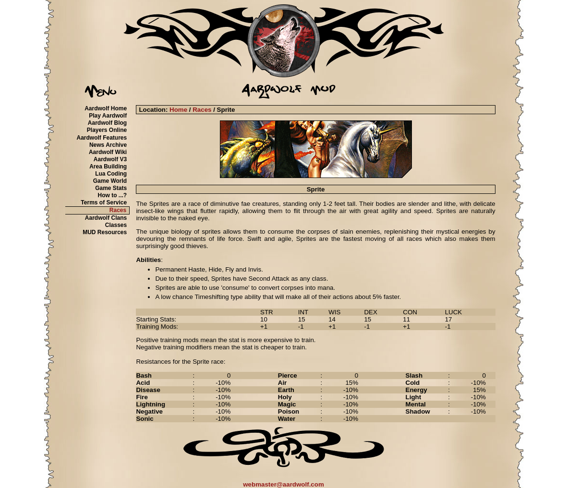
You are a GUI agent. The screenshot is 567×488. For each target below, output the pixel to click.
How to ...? (112, 195)
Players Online (107, 130)
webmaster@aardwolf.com (283, 484)
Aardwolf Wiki (108, 152)
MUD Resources (105, 232)
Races (117, 210)
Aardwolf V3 (110, 159)
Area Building (108, 166)
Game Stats (111, 188)
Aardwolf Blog (107, 122)
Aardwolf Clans (106, 217)
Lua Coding (111, 173)
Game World (110, 181)
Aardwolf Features (101, 137)
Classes (116, 225)
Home (178, 109)
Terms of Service (104, 202)
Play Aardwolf (108, 115)
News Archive (108, 145)
